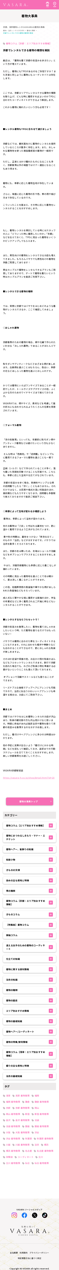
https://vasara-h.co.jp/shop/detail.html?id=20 (29, 777)
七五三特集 (8, 1164)
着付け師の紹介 (11, 1244)
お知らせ (7, 1200)
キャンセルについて (13, 1251)
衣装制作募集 (10, 1258)
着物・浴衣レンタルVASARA (13, 30)
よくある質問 (10, 1215)
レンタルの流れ (11, 1207)
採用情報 (7, 1265)
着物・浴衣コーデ (12, 1178)
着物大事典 (31, 30)
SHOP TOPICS (10, 1222)
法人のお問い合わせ (13, 1229)
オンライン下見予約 (13, 1236)
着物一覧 (7, 1186)
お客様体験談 (10, 1193)
